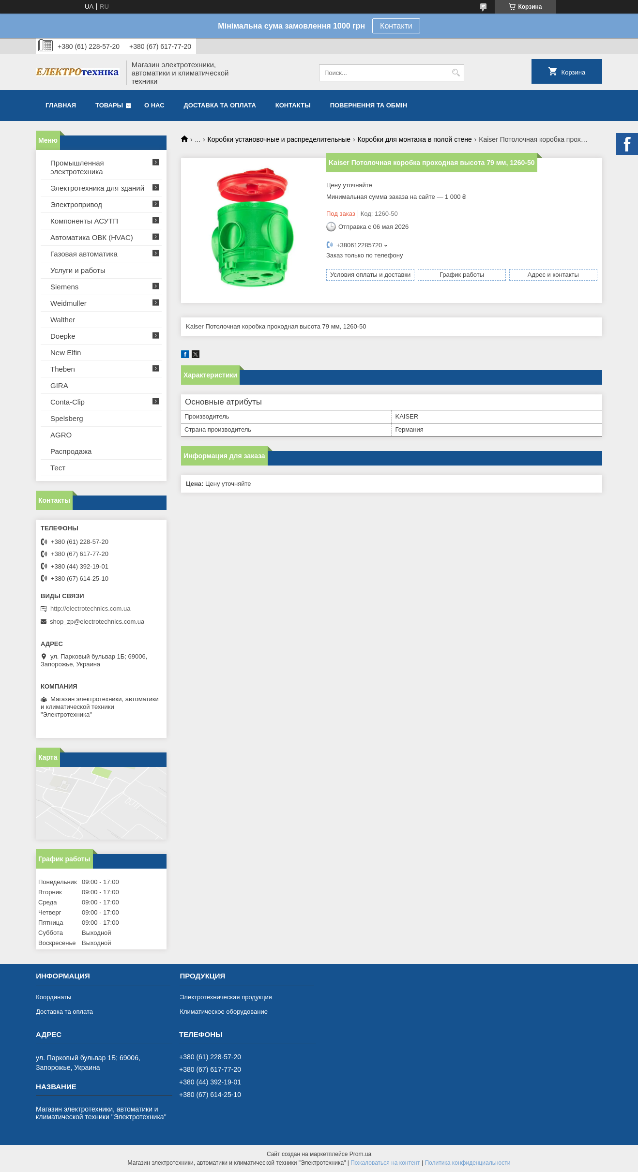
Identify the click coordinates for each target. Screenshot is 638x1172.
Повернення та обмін (368, 105)
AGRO (61, 435)
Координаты (53, 997)
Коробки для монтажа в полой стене (415, 139)
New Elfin (65, 352)
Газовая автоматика (84, 254)
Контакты (293, 105)
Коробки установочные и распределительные (279, 139)
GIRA (59, 385)
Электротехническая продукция (226, 997)
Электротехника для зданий (97, 188)
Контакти (396, 26)
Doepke (63, 336)
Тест (57, 468)
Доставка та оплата (220, 105)
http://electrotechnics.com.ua (90, 608)
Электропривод (76, 204)
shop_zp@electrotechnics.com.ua (97, 621)
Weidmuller (68, 303)
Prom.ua (360, 1154)
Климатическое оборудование (223, 1011)
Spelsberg (66, 418)
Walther (62, 320)
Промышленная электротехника (77, 167)
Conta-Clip (67, 402)
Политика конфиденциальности (467, 1162)
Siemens (64, 287)
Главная (61, 105)
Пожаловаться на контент (385, 1162)
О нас (154, 105)
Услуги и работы (78, 270)
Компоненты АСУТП (84, 221)
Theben (62, 369)
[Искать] (455, 72)
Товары (109, 105)
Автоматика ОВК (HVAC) (91, 237)
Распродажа (70, 451)
